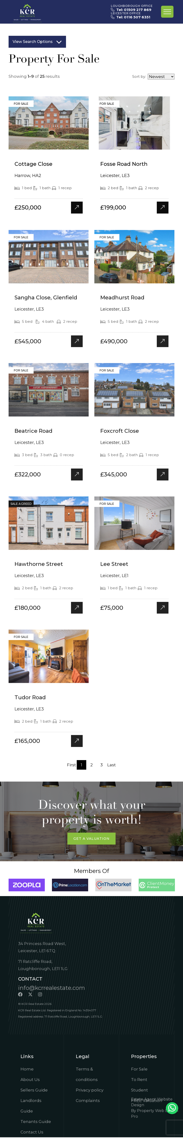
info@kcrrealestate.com (51, 988)
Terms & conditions (87, 1075)
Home (27, 1069)
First (71, 765)
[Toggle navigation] (167, 12)
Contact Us (31, 1132)
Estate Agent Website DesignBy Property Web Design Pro (154, 1108)
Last (111, 765)
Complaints (88, 1101)
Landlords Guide (30, 1106)
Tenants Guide (35, 1122)
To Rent (139, 1080)
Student (139, 1090)
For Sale (139, 1069)
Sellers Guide (34, 1090)
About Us (30, 1080)
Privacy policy (89, 1090)
